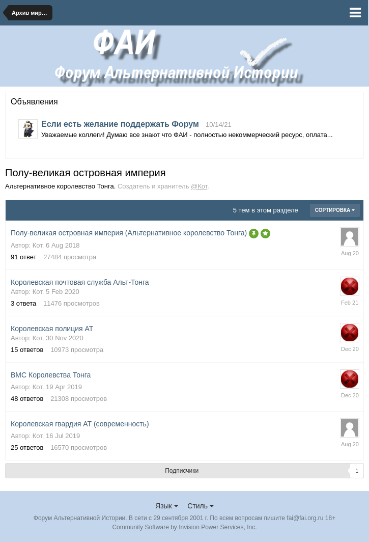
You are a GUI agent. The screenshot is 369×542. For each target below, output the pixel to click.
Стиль (200, 506)
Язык (166, 506)
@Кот (199, 186)
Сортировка (335, 210)
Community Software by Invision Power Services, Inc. (184, 527)
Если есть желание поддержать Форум (120, 124)
